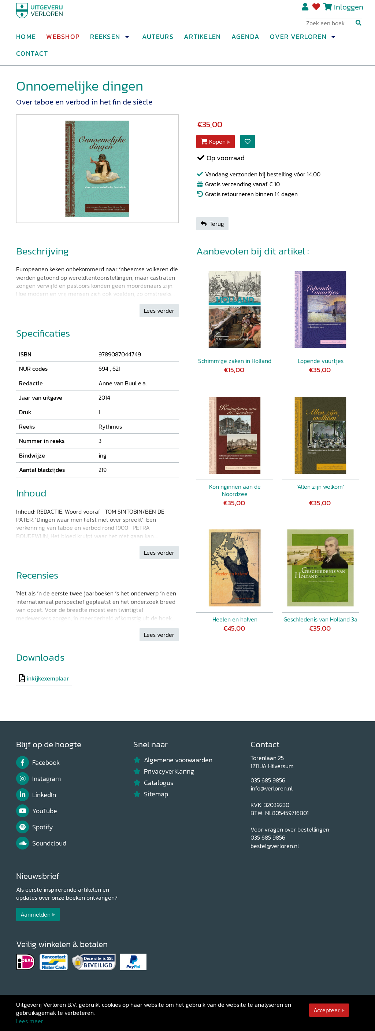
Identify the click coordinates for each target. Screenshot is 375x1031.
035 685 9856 (267, 780)
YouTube (36, 811)
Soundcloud (41, 843)
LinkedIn (36, 795)
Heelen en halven (234, 619)
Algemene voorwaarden (172, 760)
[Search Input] (334, 26)
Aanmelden (36, 914)
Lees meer (29, 1021)
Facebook (38, 762)
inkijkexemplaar (47, 678)
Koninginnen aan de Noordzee (235, 490)
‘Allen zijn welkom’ (320, 486)
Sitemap (150, 794)
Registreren (305, 10)
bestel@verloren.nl (274, 845)
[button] (126, 40)
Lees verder (159, 310)
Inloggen (348, 9)
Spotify (34, 827)
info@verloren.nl (271, 788)
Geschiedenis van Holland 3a (320, 619)
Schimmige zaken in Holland (234, 360)
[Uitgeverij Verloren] (51, 16)
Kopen (213, 141)
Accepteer (326, 1010)
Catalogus (153, 783)
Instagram (38, 779)
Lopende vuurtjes (321, 360)
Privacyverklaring (163, 771)
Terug (212, 223)
